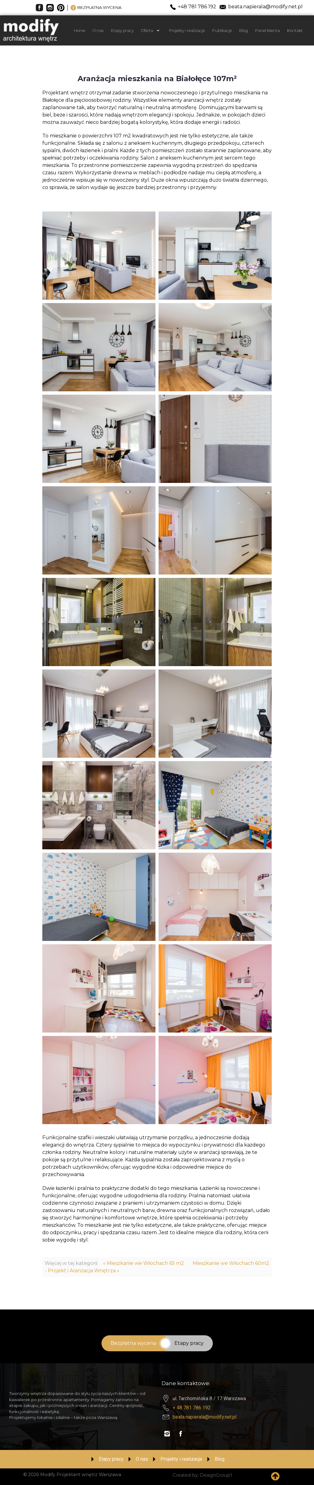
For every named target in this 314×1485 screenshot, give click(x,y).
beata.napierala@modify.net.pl (204, 1417)
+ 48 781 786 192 (192, 1408)
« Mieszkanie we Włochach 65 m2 (143, 1263)
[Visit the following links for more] (167, 1433)
